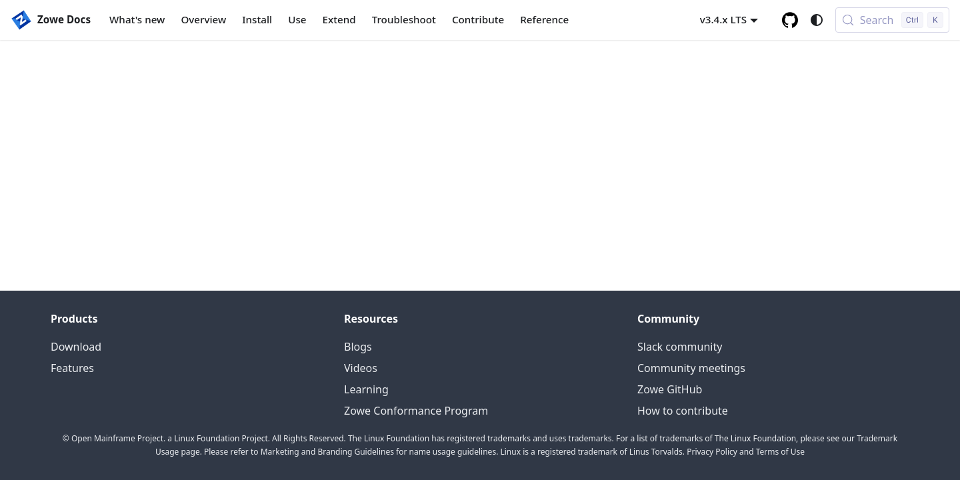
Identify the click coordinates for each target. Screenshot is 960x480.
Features (72, 368)
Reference (544, 19)
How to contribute (682, 410)
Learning (366, 389)
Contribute (478, 19)
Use (297, 19)
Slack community (679, 346)
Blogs (358, 346)
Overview (203, 19)
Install (257, 19)
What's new (137, 19)
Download (76, 346)
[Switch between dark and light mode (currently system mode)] (816, 20)
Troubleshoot (404, 19)
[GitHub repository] (790, 20)
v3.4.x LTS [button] (723, 19)
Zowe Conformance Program (416, 410)
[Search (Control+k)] (892, 20)
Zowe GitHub (669, 389)
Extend (339, 19)
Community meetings (691, 368)
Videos (360, 368)
